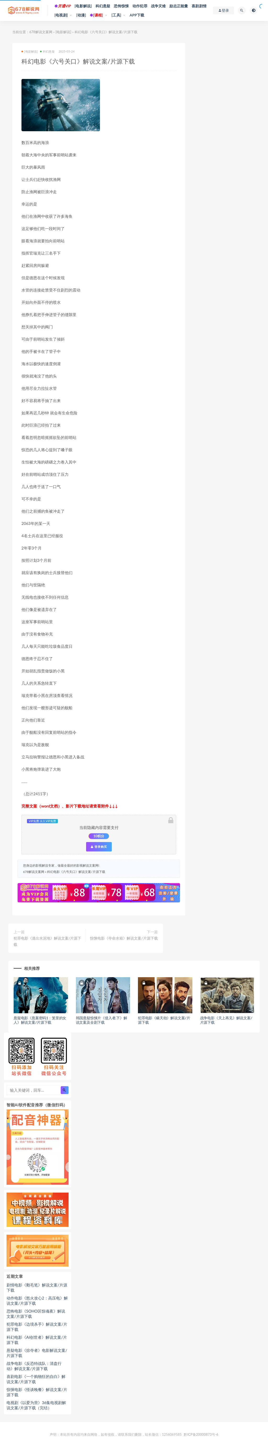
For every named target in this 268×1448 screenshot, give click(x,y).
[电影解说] (83, 6)
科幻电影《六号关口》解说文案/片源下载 (76, 872)
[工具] (116, 15)
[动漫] (81, 15)
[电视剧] (61, 15)
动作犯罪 (139, 6)
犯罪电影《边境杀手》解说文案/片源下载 (37, 1327)
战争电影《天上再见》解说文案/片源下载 (226, 1020)
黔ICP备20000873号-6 (201, 1434)
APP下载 (137, 15)
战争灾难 (158, 6)
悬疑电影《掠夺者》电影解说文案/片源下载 (37, 1353)
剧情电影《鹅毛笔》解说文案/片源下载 (37, 1287)
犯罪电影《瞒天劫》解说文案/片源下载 (164, 1020)
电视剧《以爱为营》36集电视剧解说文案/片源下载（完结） (36, 1405)
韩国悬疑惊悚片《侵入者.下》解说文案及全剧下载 (101, 1020)
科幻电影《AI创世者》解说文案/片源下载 (37, 1340)
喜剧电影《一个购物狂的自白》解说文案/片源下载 (36, 1379)
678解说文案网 (40, 32)
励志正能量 (178, 6)
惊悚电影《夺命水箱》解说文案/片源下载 (124, 938)
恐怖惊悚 (121, 6)
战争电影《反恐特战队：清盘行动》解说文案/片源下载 (34, 1366)
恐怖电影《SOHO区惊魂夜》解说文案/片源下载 (36, 1314)
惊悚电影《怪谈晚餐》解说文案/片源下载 (37, 1392)
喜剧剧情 (199, 6)
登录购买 (99, 846)
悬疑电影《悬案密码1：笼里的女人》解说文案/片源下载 (40, 1020)
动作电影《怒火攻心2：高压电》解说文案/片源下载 (37, 1301)
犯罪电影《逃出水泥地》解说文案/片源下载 (47, 941)
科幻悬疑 (103, 6)
